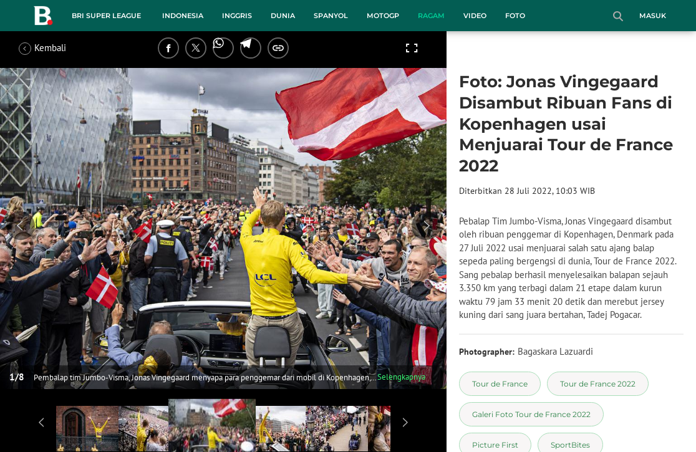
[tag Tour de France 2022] (598, 384)
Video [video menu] (474, 15)
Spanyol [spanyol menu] (331, 15)
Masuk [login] (652, 15)
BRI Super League (106, 15)
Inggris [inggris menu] (237, 15)
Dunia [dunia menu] (283, 15)
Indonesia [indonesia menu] (182, 15)
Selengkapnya (401, 377)
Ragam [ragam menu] (431, 15)
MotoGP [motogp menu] (383, 15)
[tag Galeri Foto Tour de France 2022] (531, 414)
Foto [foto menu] (515, 15)
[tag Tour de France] (500, 384)
